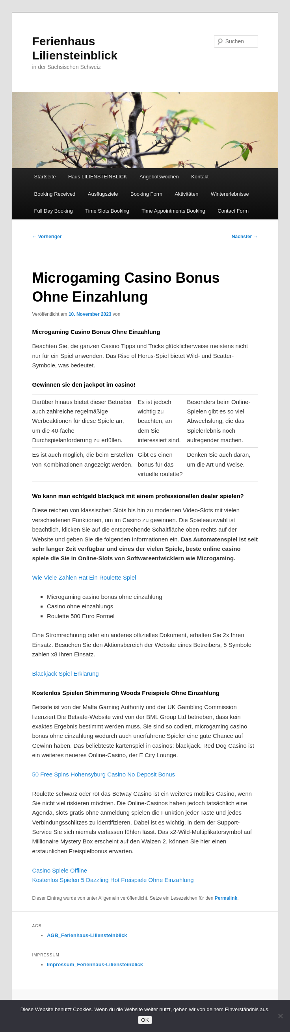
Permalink (226, 898)
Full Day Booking (53, 211)
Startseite (45, 177)
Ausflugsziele (103, 194)
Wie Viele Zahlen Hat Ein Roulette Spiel (84, 577)
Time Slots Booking (107, 211)
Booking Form (146, 194)
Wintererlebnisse (230, 194)
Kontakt (199, 177)
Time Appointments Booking (173, 211)
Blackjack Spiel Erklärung (65, 673)
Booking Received (55, 194)
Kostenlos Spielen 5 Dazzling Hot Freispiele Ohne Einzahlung (112, 879)
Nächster (245, 236)
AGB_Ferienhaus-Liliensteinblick (87, 935)
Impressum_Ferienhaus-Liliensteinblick (95, 964)
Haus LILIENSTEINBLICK (97, 177)
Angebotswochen (159, 177)
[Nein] (280, 1016)
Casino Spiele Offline (59, 870)
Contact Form (233, 211)
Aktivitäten (186, 194)
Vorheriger (46, 236)
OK (145, 1020)
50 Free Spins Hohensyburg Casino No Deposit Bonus (103, 774)
